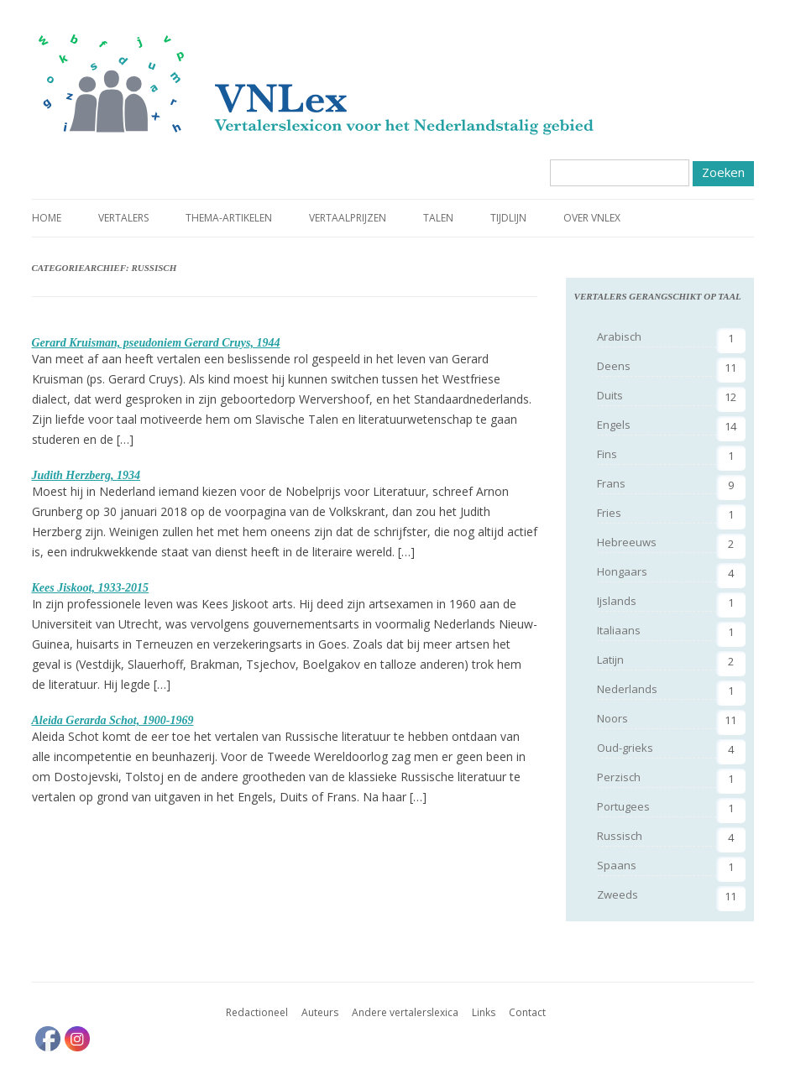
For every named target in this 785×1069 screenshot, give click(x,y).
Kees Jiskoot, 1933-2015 (90, 587)
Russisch (619, 835)
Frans (611, 483)
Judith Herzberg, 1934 (86, 475)
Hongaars (622, 571)
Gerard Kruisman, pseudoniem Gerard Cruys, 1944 (156, 342)
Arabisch (619, 336)
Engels (614, 424)
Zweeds (617, 894)
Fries (609, 512)
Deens (614, 365)
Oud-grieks (625, 747)
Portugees (623, 806)
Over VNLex (591, 218)
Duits (610, 395)
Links (483, 1012)
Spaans (616, 865)
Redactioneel (257, 1012)
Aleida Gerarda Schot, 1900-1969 (113, 720)
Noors (612, 718)
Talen (438, 218)
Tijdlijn (508, 218)
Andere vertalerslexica (405, 1012)
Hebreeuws (627, 542)
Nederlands (627, 688)
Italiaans (619, 630)
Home (46, 218)
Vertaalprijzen (347, 218)
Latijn (610, 659)
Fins (607, 453)
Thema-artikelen (229, 218)
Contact (527, 1012)
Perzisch (619, 777)
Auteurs (319, 1012)
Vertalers (123, 218)
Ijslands (616, 600)
